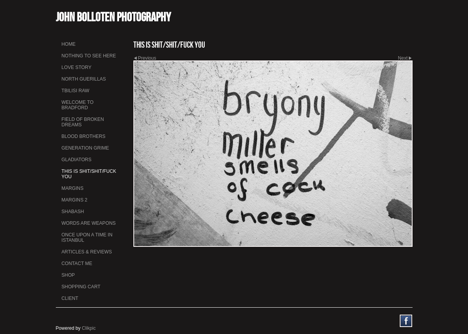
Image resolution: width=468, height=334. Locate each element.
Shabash (73, 211)
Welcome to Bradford (78, 105)
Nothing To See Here (89, 56)
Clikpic (89, 328)
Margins (73, 188)
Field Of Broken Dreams (83, 122)
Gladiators (77, 159)
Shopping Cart (81, 286)
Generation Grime (85, 148)
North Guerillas (84, 79)
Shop (68, 275)
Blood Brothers (83, 136)
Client (70, 298)
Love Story (77, 67)
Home (69, 44)
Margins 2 (75, 200)
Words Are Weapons (89, 223)
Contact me (77, 263)
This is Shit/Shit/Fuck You (89, 174)
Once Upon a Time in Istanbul (87, 237)
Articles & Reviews (87, 252)
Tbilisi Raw (76, 90)
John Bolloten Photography (113, 16)
